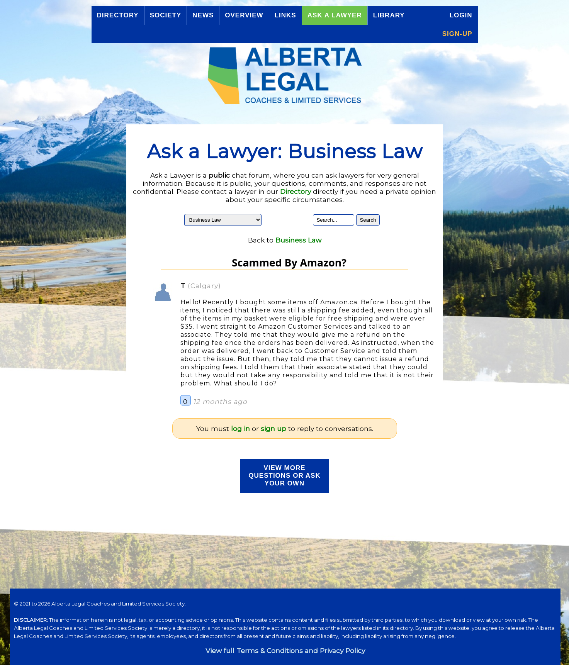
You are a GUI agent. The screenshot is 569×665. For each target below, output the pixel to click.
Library (389, 15)
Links (285, 15)
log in (240, 428)
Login (461, 15)
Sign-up (457, 33)
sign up (273, 428)
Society (166, 15)
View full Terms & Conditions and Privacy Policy (285, 650)
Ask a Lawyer (334, 15)
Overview (244, 15)
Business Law (298, 240)
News (203, 15)
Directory (118, 15)
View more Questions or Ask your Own (284, 475)
